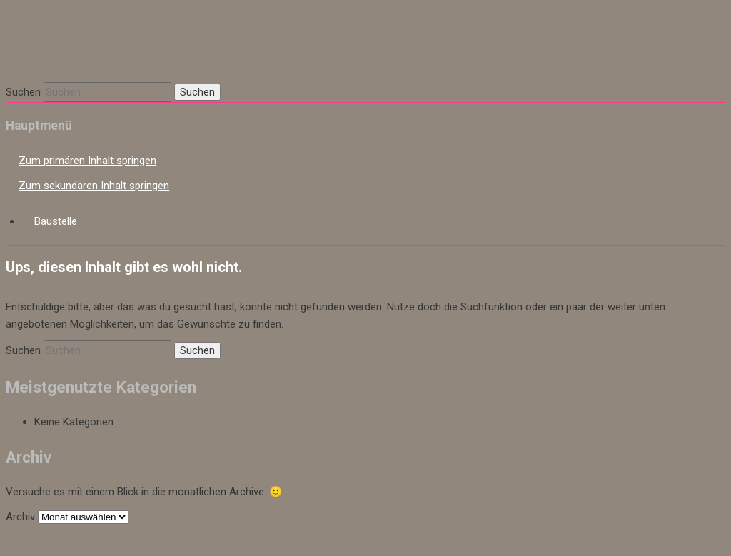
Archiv (20, 516)
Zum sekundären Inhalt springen (94, 185)
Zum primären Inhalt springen (87, 160)
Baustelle (55, 221)
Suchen (23, 92)
